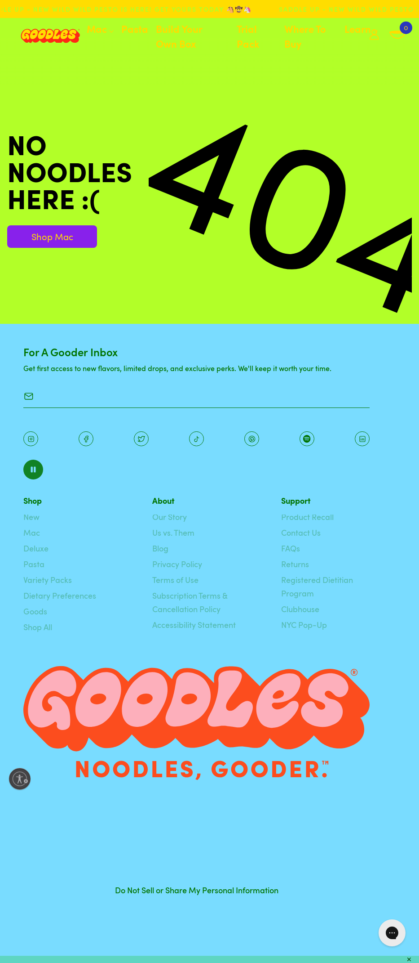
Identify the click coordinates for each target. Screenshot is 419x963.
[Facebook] (86, 438)
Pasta (134, 29)
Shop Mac (52, 236)
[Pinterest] (141, 438)
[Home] (43, 36)
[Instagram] (30, 438)
